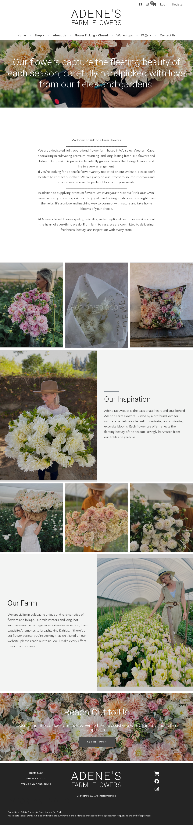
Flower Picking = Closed (91, 35)
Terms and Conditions (36, 784)
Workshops (124, 35)
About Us (59, 35)
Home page (36, 773)
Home (21, 35)
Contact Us (168, 35)
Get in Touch (97, 742)
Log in (164, 4)
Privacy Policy (36, 778)
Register (178, 4)
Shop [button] (38, 35)
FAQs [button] (145, 35)
